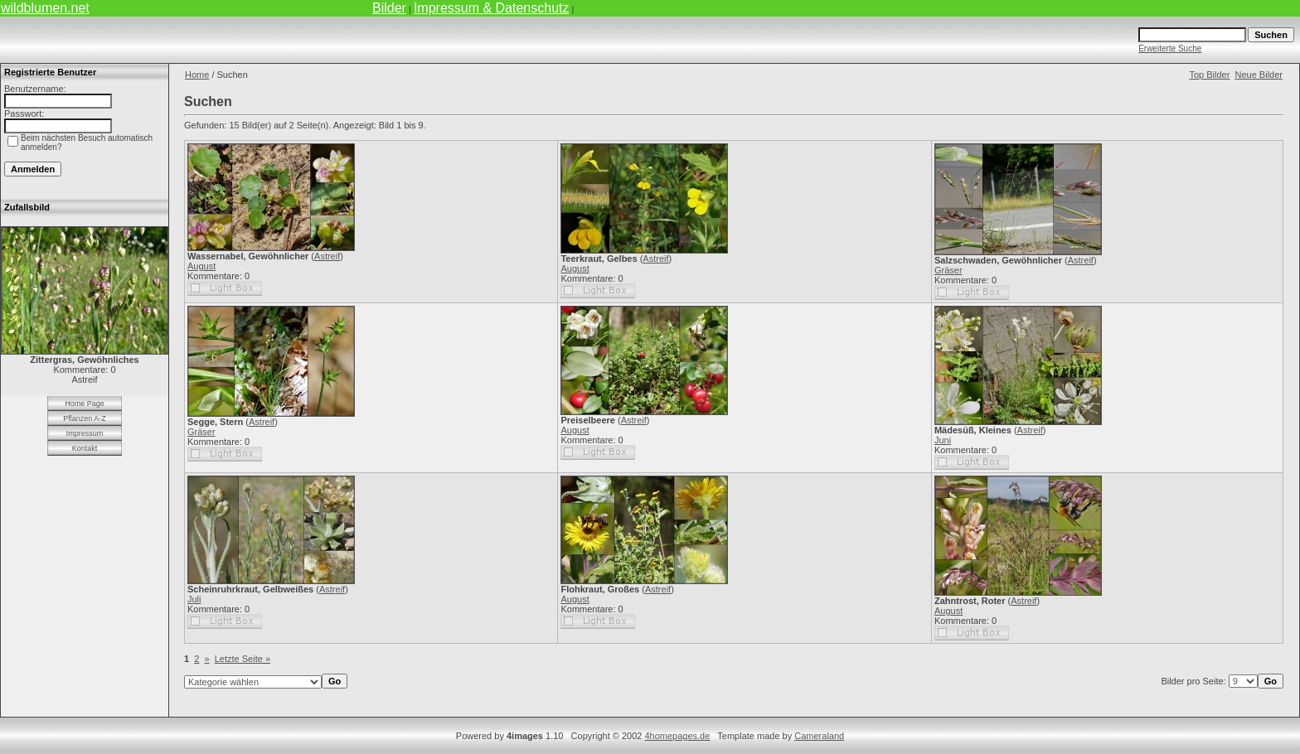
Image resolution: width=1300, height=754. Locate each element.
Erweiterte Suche (1169, 48)
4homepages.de (677, 736)
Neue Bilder (1259, 75)
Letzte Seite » (242, 659)
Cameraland (819, 736)
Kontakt (85, 448)
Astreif (327, 256)
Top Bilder (1209, 75)
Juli (194, 599)
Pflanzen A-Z (84, 418)
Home (197, 75)
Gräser (948, 270)
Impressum (85, 433)
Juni (942, 440)
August (201, 266)
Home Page (84, 403)
